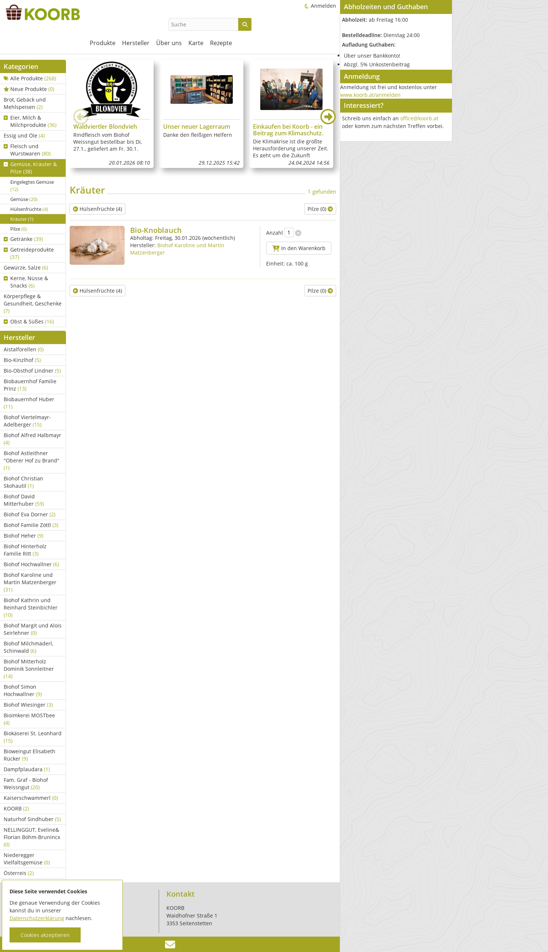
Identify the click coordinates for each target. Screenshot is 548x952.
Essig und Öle (24, 135)
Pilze (18, 229)
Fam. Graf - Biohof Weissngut (26, 783)
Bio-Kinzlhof (22, 359)
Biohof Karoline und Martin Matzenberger (30, 582)
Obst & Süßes (29, 321)
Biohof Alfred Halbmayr (32, 439)
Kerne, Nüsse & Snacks (26, 282)
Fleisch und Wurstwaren (27, 150)
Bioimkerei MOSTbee (29, 719)
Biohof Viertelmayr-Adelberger (27, 421)
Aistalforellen (24, 349)
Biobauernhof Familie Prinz (30, 385)
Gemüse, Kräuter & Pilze (30, 168)
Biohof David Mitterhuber (24, 500)
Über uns (169, 43)
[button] (328, 117)
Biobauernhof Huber (29, 403)
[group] (112, 114)
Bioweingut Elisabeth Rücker (29, 755)
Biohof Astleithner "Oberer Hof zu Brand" (31, 460)
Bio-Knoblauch (156, 230)
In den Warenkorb (299, 248)
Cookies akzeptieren (45, 934)
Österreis (19, 872)
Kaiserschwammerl (31, 797)
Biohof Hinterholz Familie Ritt (25, 550)
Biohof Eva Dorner (29, 514)
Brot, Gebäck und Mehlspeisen (25, 103)
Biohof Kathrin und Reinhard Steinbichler (31, 607)
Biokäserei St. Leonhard (33, 737)
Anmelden (323, 5)
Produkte (102, 43)
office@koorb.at (419, 118)
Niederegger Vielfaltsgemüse (27, 859)
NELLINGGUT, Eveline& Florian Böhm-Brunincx (32, 837)
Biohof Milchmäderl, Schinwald (28, 647)
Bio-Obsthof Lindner (32, 370)
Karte (195, 43)
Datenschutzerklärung (37, 918)
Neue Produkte (29, 88)
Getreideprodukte (29, 253)
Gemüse (23, 199)
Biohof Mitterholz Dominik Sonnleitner (29, 669)
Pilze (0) (320, 208)
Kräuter (21, 219)
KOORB (16, 808)
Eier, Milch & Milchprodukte (30, 121)
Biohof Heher (23, 535)
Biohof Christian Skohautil (23, 482)
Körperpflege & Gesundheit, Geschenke (33, 303)
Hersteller (136, 43)
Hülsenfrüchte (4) (97, 208)
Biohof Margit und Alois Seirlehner (33, 629)
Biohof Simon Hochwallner (23, 690)
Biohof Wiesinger (28, 704)
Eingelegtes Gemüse (32, 186)
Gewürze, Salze (26, 267)
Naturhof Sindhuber (32, 819)
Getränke (23, 238)
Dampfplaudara (27, 769)
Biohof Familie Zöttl (31, 524)
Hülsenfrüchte (29, 209)
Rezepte (221, 43)
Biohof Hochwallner (31, 564)
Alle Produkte (30, 78)
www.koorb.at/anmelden (370, 94)
